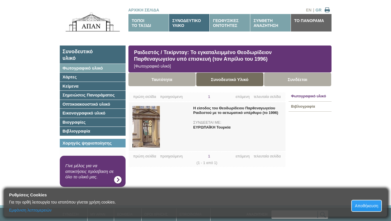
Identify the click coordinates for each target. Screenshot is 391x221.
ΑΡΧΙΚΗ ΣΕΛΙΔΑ (143, 10)
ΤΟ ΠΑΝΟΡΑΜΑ (309, 20)
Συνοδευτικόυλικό (78, 55)
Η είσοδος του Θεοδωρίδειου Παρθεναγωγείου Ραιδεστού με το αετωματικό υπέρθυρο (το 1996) (235, 110)
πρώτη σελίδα (144, 96)
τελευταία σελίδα (267, 96)
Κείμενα (71, 86)
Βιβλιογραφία (76, 131)
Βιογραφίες (74, 122)
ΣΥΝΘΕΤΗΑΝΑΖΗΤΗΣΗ (266, 23)
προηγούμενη (171, 96)
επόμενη (243, 96)
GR (318, 10)
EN (308, 10)
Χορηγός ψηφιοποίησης (87, 143)
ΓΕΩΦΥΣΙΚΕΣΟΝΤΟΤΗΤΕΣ (226, 23)
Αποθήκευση (366, 206)
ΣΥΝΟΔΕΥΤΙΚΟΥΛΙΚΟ (186, 23)
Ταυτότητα (162, 79)
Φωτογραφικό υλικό (83, 68)
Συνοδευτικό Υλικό (230, 79)
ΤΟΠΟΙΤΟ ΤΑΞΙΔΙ (141, 23)
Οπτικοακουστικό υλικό (86, 104)
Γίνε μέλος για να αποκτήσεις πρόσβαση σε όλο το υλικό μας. (90, 171)
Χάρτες (70, 76)
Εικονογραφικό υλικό (84, 112)
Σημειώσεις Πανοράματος (89, 94)
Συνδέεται (297, 79)
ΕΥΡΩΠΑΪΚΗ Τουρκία (212, 127)
